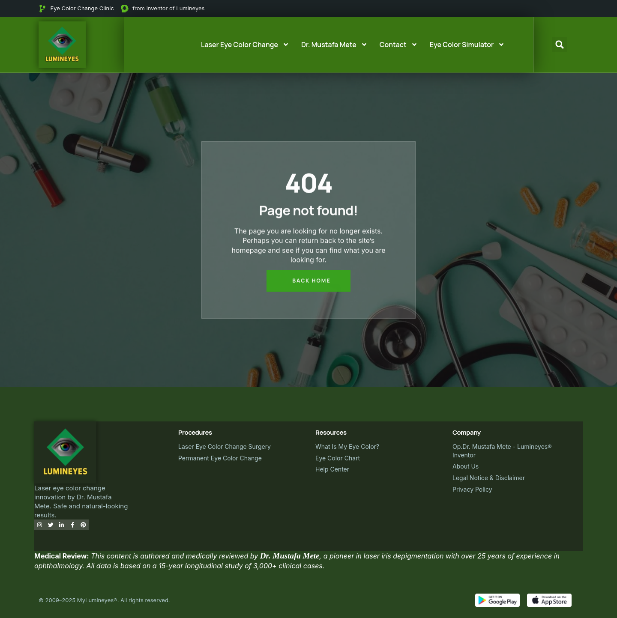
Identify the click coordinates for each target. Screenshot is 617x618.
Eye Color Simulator (467, 44)
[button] (559, 44)
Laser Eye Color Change (245, 44)
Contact (399, 44)
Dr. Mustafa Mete (334, 44)
